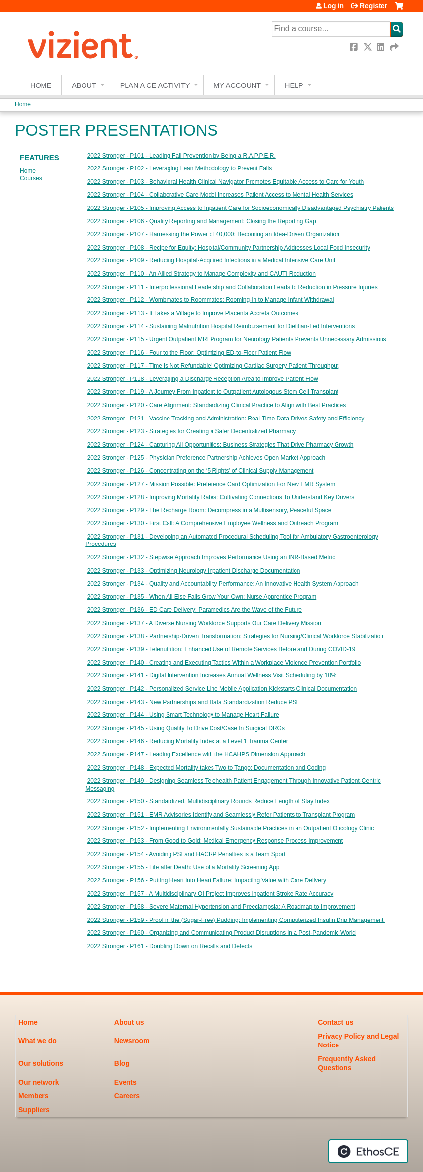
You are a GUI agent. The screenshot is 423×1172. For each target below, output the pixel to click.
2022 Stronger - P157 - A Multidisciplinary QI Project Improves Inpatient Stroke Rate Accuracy (210, 893)
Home (40, 85)
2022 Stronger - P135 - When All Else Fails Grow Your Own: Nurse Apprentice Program (202, 596)
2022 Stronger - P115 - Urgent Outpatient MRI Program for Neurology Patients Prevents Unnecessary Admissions (236, 339)
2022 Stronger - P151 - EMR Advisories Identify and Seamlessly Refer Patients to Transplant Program (221, 814)
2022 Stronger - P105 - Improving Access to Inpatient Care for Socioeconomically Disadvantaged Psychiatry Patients (240, 208)
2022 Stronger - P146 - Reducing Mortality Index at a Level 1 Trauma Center (187, 741)
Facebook (355, 47)
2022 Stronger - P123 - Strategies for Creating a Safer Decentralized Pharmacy (191, 431)
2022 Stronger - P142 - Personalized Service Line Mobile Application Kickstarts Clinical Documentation (222, 688)
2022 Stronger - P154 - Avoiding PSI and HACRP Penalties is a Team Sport (186, 854)
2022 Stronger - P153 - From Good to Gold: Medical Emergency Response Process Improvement (215, 840)
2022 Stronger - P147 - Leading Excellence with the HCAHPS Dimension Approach (196, 754)
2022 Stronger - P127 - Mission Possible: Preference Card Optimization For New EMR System (211, 484)
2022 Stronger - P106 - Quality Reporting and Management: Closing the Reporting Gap (201, 221)
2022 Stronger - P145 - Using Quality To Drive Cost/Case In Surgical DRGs (186, 728)
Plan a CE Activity (155, 85)
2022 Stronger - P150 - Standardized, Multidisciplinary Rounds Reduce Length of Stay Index (208, 801)
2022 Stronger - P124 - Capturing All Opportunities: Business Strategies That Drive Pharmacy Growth (220, 444)
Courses (31, 178)
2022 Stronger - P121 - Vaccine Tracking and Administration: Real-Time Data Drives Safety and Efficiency (226, 418)
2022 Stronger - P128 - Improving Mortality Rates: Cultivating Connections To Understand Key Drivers (221, 497)
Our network (38, 1082)
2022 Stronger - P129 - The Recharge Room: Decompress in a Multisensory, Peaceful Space (209, 510)
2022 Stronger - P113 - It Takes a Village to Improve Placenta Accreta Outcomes (192, 313)
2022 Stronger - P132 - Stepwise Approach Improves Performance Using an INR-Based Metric (211, 557)
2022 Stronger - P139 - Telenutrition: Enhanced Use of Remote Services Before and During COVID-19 (221, 649)
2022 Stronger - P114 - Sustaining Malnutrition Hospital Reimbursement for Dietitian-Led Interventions (221, 326)
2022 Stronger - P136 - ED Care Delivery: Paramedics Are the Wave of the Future (194, 609)
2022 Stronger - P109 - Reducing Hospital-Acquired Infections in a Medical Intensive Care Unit (211, 260)
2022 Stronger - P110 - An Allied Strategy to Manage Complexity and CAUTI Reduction (201, 273)
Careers (127, 1096)
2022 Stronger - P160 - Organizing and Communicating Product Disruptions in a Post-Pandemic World (221, 932)
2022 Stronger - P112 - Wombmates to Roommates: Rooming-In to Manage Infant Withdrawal (210, 299)
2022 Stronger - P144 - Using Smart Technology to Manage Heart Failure (183, 715)
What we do (37, 1041)
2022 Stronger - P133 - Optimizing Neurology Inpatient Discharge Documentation (193, 570)
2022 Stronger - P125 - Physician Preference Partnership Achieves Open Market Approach (206, 457)
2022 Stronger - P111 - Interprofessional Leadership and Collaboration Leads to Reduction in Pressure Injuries (232, 287)
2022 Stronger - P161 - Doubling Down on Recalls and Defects (170, 946)
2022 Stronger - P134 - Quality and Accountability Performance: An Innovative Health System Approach (223, 583)
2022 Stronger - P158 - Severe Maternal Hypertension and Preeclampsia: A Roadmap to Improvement (221, 906)
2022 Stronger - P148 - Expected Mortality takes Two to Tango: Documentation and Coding (206, 767)
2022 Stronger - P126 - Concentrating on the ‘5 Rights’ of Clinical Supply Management (200, 470)
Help (294, 85)
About (84, 85)
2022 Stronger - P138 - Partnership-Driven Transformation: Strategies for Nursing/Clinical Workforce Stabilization (235, 636)
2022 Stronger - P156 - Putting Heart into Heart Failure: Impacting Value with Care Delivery (206, 880)
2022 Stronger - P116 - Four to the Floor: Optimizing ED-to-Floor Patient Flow (189, 352)
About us (129, 1022)
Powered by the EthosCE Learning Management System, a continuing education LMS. (368, 1151)
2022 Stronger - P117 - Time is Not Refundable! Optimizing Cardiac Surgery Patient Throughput (213, 365)
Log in (333, 5)
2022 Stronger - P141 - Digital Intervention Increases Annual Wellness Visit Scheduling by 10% (212, 675)
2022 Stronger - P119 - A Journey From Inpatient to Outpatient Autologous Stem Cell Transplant (212, 391)
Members (33, 1096)
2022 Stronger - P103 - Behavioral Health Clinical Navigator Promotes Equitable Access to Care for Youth (225, 181)
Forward (395, 47)
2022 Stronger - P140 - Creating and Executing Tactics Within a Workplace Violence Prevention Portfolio (224, 662)
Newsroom (132, 1041)
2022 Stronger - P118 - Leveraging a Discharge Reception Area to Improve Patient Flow (202, 379)
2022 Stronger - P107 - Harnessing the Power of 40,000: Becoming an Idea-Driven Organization (213, 234)
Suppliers (34, 1110)
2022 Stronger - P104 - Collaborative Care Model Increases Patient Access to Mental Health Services (220, 194)
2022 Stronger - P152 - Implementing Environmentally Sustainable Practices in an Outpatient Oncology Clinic (230, 828)
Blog (121, 1063)
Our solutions (40, 1063)
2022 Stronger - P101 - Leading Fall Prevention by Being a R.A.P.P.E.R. (181, 155)
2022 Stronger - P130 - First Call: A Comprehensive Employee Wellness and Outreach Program (212, 523)
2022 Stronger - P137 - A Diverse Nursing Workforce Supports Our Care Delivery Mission (204, 623)
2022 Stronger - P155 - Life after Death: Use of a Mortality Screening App (183, 867)
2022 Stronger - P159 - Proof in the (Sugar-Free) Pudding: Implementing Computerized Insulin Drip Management (236, 920)
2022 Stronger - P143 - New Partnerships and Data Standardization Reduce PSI (192, 702)
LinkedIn (381, 47)
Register (373, 5)
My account (237, 85)
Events (125, 1082)
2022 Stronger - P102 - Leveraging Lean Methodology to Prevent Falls (179, 168)
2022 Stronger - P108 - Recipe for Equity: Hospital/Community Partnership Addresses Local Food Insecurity (228, 247)
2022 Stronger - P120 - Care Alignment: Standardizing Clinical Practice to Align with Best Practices (216, 405)
